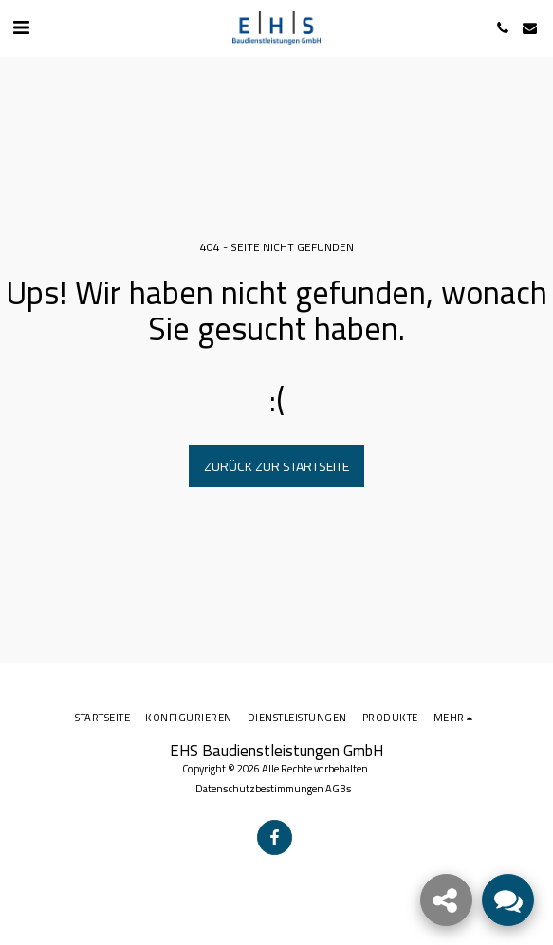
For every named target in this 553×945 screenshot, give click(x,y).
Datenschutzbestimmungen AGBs (273, 788)
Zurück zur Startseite (276, 466)
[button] (21, 27)
